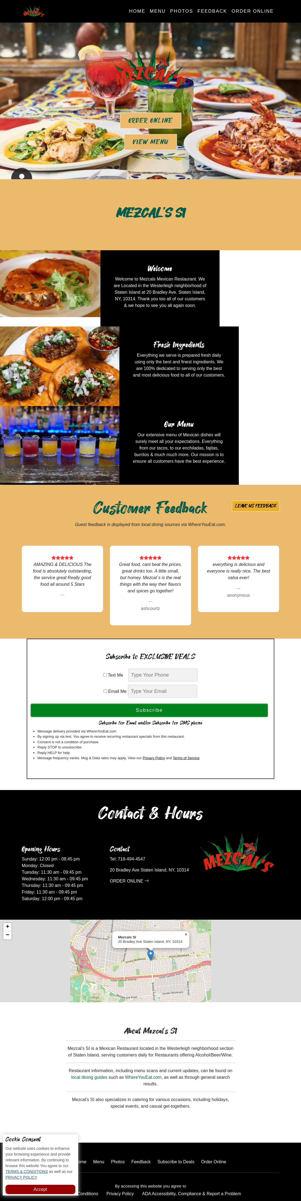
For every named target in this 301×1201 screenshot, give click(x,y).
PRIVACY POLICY (21, 1177)
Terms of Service (186, 702)
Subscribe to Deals (175, 1106)
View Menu (150, 142)
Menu (158, 11)
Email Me (115, 635)
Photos (181, 11)
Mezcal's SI (169, 1180)
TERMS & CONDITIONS (27, 1171)
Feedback (212, 11)
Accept (40, 1189)
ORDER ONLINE (129, 825)
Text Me (115, 619)
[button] (150, 899)
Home (137, 11)
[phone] (163, 619)
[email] (163, 635)
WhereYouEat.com (143, 1021)
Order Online (252, 11)
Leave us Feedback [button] (256, 450)
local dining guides (89, 1021)
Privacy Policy (154, 702)
